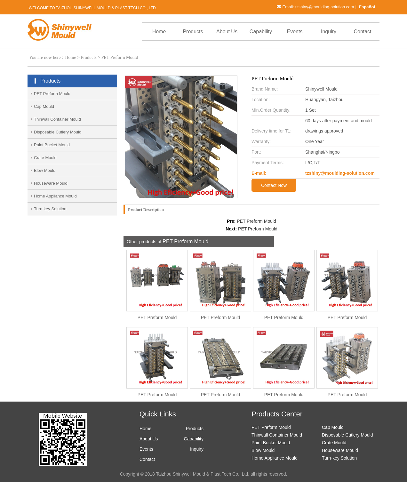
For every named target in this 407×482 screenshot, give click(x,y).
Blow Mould (44, 170)
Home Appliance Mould (55, 196)
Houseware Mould (51, 183)
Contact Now (274, 185)
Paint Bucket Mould (52, 144)
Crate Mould (45, 157)
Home (159, 31)
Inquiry (328, 31)
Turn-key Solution (50, 208)
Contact (362, 31)
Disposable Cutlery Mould (57, 132)
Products (193, 31)
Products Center (276, 414)
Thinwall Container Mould (57, 119)
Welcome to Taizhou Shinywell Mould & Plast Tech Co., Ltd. (93, 8)
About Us (226, 31)
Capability (261, 31)
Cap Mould (44, 106)
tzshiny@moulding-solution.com (324, 6)
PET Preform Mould (119, 57)
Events (295, 31)
